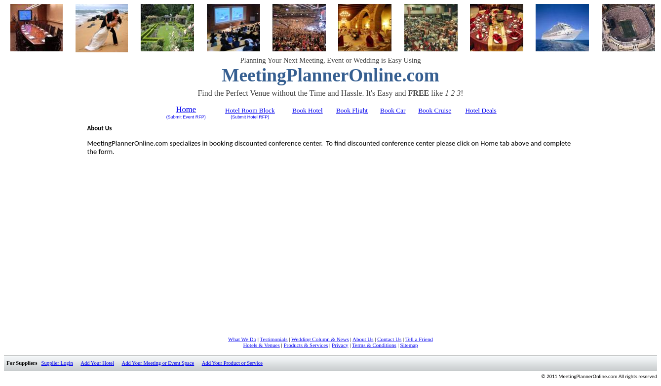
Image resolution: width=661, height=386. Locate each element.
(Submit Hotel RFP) (250, 117)
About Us (362, 339)
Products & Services (305, 345)
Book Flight (352, 110)
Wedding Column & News (320, 339)
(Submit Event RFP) (186, 117)
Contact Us (389, 339)
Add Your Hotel (97, 363)
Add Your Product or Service (232, 363)
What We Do (242, 339)
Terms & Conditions (374, 345)
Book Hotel (307, 110)
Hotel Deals (480, 110)
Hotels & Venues (261, 345)
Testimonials (274, 339)
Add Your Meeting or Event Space (157, 363)
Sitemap (409, 345)
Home (186, 109)
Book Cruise (434, 110)
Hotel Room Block (250, 110)
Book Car (392, 110)
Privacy (340, 345)
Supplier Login (57, 363)
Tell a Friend (419, 339)
